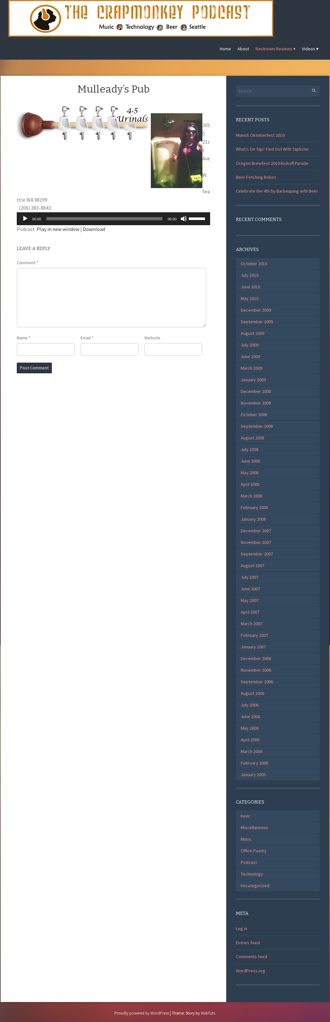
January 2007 (253, 647)
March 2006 (251, 751)
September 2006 (257, 682)
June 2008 (250, 461)
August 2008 (252, 438)
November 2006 (256, 670)
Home (225, 49)
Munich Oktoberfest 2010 (260, 135)
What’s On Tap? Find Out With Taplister (272, 149)
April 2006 (250, 740)
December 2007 (256, 531)
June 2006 (250, 716)
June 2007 (250, 589)
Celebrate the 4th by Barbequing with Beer (277, 191)
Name (24, 338)
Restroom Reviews (274, 49)
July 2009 (249, 345)
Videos (308, 49)
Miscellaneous (254, 827)
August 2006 (252, 693)
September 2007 (257, 554)
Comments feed (251, 956)
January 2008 (253, 519)
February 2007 (254, 635)
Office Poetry (254, 851)
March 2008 (251, 496)
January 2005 (253, 774)
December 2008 (256, 391)
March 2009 (251, 368)
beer (245, 816)
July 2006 (249, 705)
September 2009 (257, 322)
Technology (252, 874)
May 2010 (249, 298)
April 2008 (250, 484)
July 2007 (249, 577)
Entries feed (248, 943)
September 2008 (257, 426)
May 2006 (249, 728)
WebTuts (208, 1013)
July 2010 (249, 275)
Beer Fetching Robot (256, 177)
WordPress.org (250, 971)
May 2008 (249, 473)
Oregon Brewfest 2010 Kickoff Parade (272, 163)
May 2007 (249, 600)
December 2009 (256, 310)
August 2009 (252, 333)
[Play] (25, 218)
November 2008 (256, 403)
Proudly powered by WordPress (141, 1013)
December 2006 (256, 658)
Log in (241, 928)
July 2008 (249, 449)
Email (87, 338)
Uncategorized (255, 885)
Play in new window (58, 229)
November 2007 (256, 542)
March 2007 (251, 623)
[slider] (104, 218)
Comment (27, 263)
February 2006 (254, 763)
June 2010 (250, 287)
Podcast (249, 862)
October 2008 (254, 414)
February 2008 (254, 507)
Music (246, 839)
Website (152, 338)
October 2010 (254, 263)
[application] (113, 218)
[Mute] (183, 218)
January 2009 (253, 380)
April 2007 (250, 612)
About (243, 49)
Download (94, 229)
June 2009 (250, 356)
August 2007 (252, 565)
